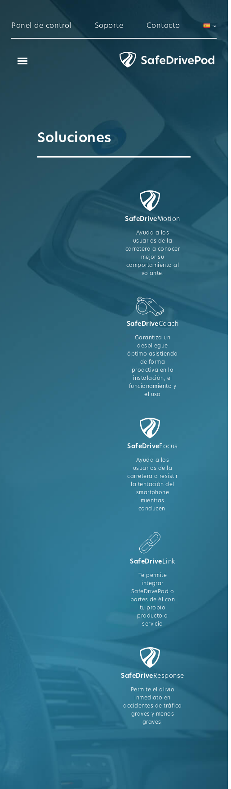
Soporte (109, 25)
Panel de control (41, 25)
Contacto (163, 25)
